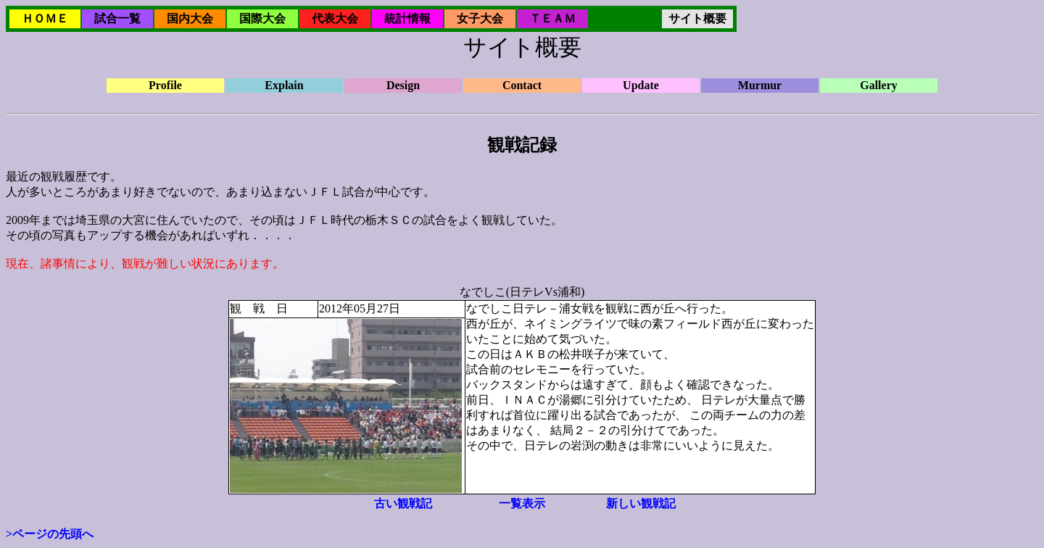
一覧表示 (522, 503)
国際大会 (262, 18)
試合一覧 (117, 18)
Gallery (879, 85)
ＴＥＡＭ (552, 18)
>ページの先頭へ (50, 534)
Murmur (760, 85)
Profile (165, 85)
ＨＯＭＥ (45, 18)
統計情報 (407, 18)
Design (403, 85)
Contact (522, 85)
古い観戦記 (403, 503)
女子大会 (480, 18)
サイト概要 (697, 18)
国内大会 (190, 18)
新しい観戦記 (641, 503)
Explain (284, 85)
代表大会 (335, 18)
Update (641, 85)
